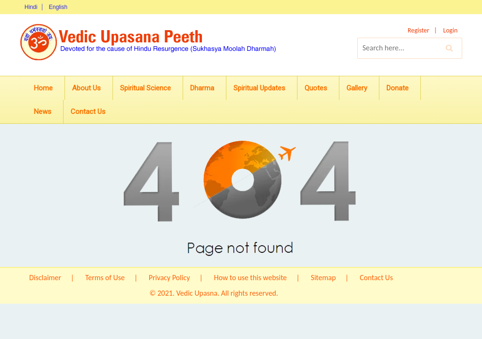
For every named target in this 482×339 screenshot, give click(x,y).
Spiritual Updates (259, 88)
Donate (397, 88)
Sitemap (323, 277)
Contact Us (88, 111)
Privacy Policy (169, 277)
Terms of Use (105, 277)
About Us (86, 88)
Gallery (356, 88)
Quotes (316, 88)
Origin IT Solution (306, 293)
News (42, 111)
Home (43, 88)
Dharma (202, 88)
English (58, 7)
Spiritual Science (145, 88)
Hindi (30, 7)
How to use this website (250, 277)
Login (450, 30)
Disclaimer (45, 277)
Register (418, 30)
